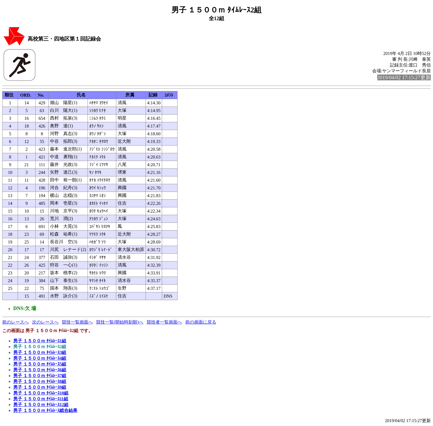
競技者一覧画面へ (164, 322)
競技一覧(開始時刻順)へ (119, 322)
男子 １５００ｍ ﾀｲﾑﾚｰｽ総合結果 (45, 410)
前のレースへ (15, 322)
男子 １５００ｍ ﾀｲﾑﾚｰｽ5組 (39, 364)
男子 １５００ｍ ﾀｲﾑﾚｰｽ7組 (39, 375)
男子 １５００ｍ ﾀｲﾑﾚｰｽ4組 (39, 358)
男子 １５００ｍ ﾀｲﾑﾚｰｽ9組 (39, 387)
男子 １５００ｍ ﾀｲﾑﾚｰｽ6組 (39, 369)
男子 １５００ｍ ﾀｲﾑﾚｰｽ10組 (40, 393)
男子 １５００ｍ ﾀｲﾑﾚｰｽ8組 (39, 381)
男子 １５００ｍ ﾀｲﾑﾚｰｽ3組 (39, 352)
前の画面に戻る (200, 322)
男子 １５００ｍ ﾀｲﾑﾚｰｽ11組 (40, 398)
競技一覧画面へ (77, 322)
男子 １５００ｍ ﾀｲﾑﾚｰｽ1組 (39, 340)
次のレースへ (45, 322)
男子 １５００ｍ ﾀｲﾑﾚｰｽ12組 (40, 404)
